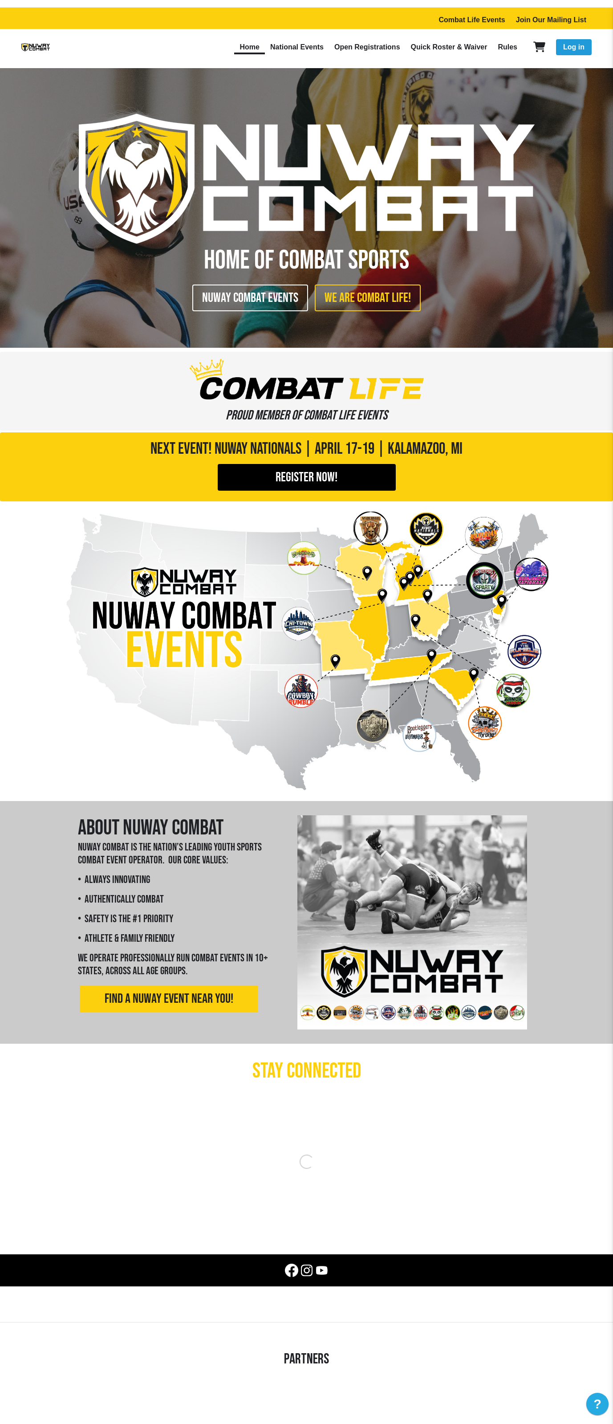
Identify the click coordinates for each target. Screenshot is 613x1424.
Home (249, 47)
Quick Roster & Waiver (449, 47)
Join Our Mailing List (551, 20)
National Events (297, 47)
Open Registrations (367, 47)
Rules (507, 47)
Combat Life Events (471, 20)
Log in (574, 47)
